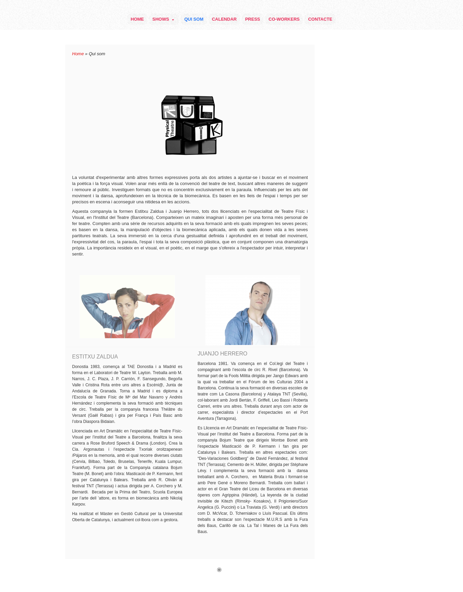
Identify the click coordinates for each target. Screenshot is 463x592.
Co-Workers (284, 19)
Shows (163, 19)
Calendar (224, 19)
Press (252, 19)
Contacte (320, 19)
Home (137, 19)
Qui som (193, 19)
